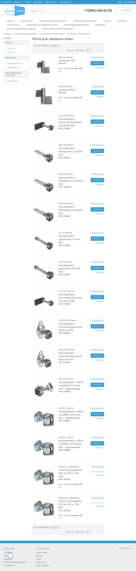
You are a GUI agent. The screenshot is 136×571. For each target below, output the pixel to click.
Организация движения (76, 25)
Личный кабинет (42, 553)
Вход (120, 2)
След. (101, 50)
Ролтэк (11, 52)
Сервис (28, 2)
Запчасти (122, 21)
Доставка (38, 2)
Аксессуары (13, 25)
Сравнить (100, 68)
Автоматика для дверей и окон (42, 25)
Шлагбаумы (27, 21)
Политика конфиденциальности (15, 562)
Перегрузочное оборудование (58, 29)
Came (11, 48)
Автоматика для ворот (85, 21)
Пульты (106, 21)
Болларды (100, 25)
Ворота (11, 21)
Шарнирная (13, 67)
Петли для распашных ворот (52, 34)
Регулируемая (15, 63)
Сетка (71, 46)
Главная (7, 34)
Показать (79, 50)
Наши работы (50, 2)
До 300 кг (13, 81)
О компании (6, 2)
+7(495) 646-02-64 (98, 10)
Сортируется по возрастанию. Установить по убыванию (62, 46)
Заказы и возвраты (43, 565)
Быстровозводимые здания (21, 29)
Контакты (18, 2)
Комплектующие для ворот (53, 21)
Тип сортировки (41, 46)
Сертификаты (65, 2)
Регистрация (130, 2)
